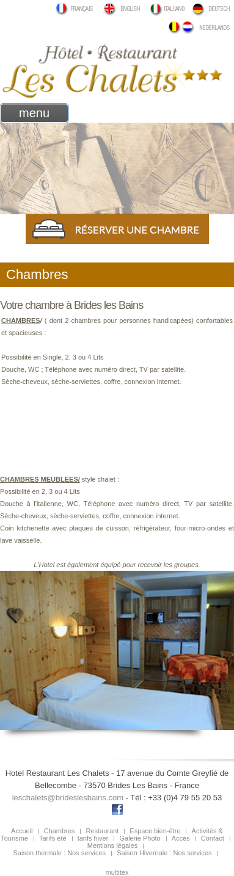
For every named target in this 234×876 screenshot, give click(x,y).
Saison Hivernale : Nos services (164, 852)
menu (34, 113)
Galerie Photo (139, 838)
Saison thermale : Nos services (59, 852)
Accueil (21, 830)
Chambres (59, 830)
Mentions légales (112, 845)
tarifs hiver (93, 838)
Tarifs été (53, 838)
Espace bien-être (155, 830)
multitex (117, 872)
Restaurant (102, 830)
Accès (181, 838)
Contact (212, 838)
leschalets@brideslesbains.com (67, 797)
